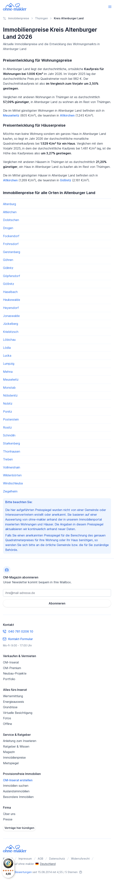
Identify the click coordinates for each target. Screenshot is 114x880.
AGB (40, 858)
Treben (8, 459)
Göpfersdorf (11, 276)
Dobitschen (11, 220)
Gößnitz (65, 180)
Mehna (8, 372)
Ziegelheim (10, 491)
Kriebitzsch (10, 332)
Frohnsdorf (11, 244)
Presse (7, 819)
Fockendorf (11, 236)
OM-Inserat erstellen (17, 780)
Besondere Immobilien (18, 797)
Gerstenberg (11, 252)
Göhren (8, 260)
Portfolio (9, 679)
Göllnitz (8, 268)
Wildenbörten (12, 475)
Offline (7, 724)
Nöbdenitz (10, 395)
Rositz (7, 427)
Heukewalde (11, 300)
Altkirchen (67, 115)
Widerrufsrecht (80, 858)
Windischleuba (13, 483)
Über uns (9, 814)
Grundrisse (10, 707)
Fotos (7, 718)
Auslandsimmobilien (16, 791)
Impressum (25, 858)
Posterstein (11, 419)
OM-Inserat (11, 662)
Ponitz (7, 411)
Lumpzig (8, 363)
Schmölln (9, 435)
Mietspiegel (11, 763)
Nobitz (7, 403)
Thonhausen (11, 451)
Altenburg (9, 204)
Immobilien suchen (15, 785)
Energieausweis (13, 702)
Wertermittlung (13, 696)
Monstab (9, 387)
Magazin (9, 752)
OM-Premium (12, 668)
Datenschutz (57, 858)
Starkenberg (11, 443)
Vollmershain (11, 467)
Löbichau (9, 339)
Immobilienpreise (14, 757)
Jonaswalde (11, 316)
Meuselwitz (11, 115)
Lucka (7, 355)
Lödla (7, 348)
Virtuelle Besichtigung (17, 713)
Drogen (8, 228)
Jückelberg (10, 324)
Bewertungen (23, 872)
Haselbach (10, 292)
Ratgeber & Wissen (16, 746)
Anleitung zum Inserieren (19, 741)
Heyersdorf (11, 308)
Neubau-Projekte (14, 673)
